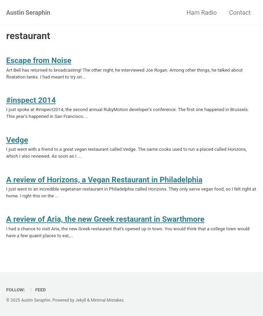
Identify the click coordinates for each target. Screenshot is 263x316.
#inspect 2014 (31, 100)
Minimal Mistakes (108, 300)
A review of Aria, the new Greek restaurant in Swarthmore (105, 221)
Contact (240, 12)
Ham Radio (202, 12)
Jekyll (81, 300)
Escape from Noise (38, 60)
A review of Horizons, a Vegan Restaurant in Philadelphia (104, 181)
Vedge (17, 140)
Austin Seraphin (28, 12)
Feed (37, 290)
